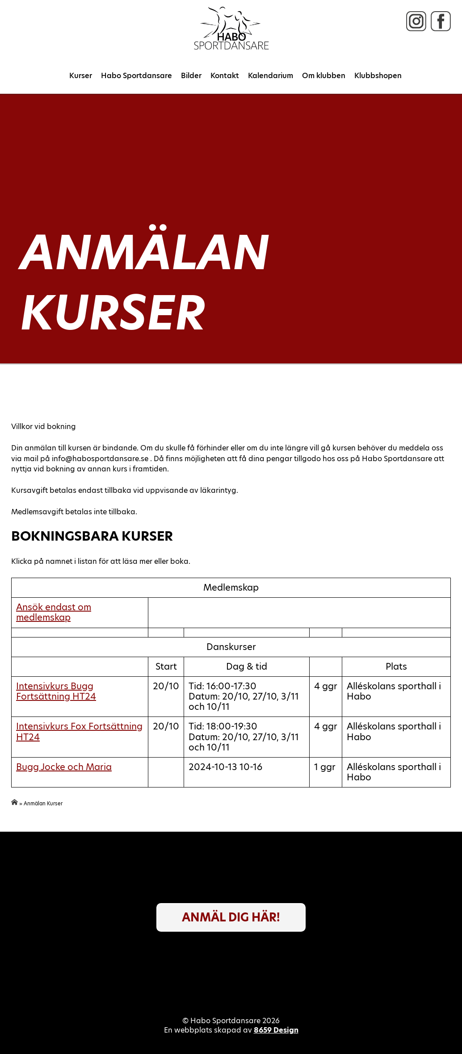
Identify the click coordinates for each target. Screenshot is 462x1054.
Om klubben (323, 76)
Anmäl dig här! (231, 917)
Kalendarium (270, 76)
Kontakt (224, 76)
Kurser (80, 76)
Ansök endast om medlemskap (53, 612)
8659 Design (276, 1030)
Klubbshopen (378, 76)
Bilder (191, 76)
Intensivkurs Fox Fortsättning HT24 (79, 731)
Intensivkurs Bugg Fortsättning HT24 (56, 691)
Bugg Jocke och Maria (64, 767)
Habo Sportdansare (136, 76)
